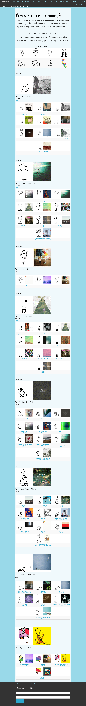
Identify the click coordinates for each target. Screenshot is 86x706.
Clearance (28, 6)
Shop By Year (22, 6)
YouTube (31, 688)
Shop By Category (16, 6)
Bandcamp (74, 1)
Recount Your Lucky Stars (59, 1)
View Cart (83, 1)
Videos (46, 1)
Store (14, 1)
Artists (22, 1)
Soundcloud (37, 686)
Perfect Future (24, 445)
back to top (16, 100)
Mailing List (68, 1)
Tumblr (31, 687)
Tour (42, 1)
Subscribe (20, 701)
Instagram (31, 689)
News (18, 1)
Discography (27, 1)
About (39, 1)
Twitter (31, 686)
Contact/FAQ (33, 1)
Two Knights (43, 445)
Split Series (51, 1)
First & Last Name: (19, 695)
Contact (23, 686)
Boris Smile (43, 152)
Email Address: (45, 684)
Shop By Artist (10, 6)
